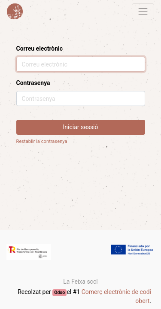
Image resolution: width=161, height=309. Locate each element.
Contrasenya (33, 82)
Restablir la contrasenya (41, 141)
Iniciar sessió (80, 127)
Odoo (59, 292)
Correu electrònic (39, 48)
